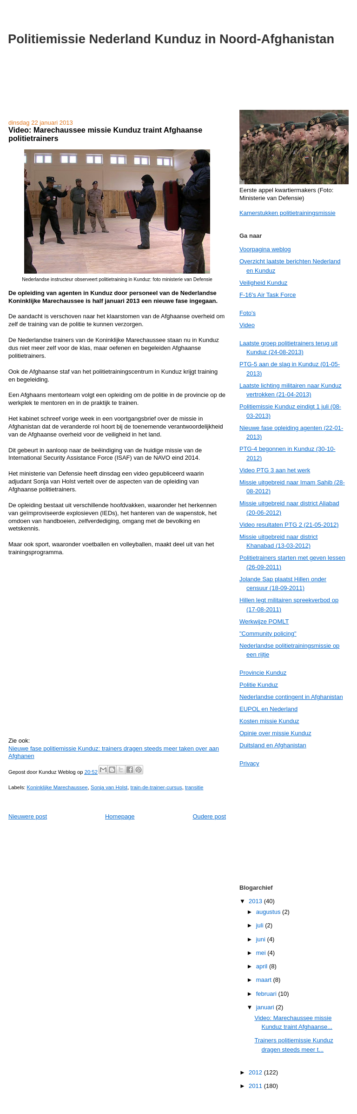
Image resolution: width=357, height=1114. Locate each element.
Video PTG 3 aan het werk (274, 470)
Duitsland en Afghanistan (272, 745)
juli (260, 925)
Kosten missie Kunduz (269, 721)
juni (261, 939)
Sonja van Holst (109, 787)
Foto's (247, 312)
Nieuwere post (27, 816)
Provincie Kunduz (262, 672)
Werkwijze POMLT (264, 621)
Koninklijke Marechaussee (57, 787)
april (262, 966)
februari (267, 993)
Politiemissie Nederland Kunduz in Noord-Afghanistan (171, 39)
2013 (256, 901)
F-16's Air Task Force (267, 294)
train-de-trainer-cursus (156, 787)
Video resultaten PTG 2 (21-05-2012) (289, 524)
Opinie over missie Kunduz (275, 733)
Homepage (120, 816)
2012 (256, 1072)
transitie (194, 787)
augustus (269, 911)
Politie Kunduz (258, 684)
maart (264, 979)
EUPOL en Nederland (268, 708)
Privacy (249, 763)
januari (266, 1007)
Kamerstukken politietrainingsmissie (287, 212)
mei (262, 952)
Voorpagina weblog (265, 249)
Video (247, 325)
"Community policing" (268, 633)
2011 (256, 1085)
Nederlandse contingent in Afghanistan (291, 696)
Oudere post (209, 816)
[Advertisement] (178, 87)
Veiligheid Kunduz (263, 282)
